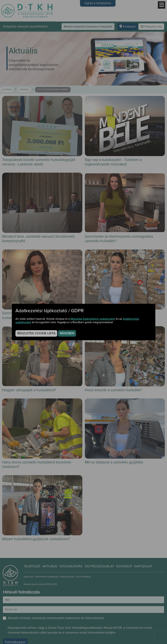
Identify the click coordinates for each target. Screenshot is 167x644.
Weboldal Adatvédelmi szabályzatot (92, 318)
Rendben (67, 333)
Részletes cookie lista (36, 333)
